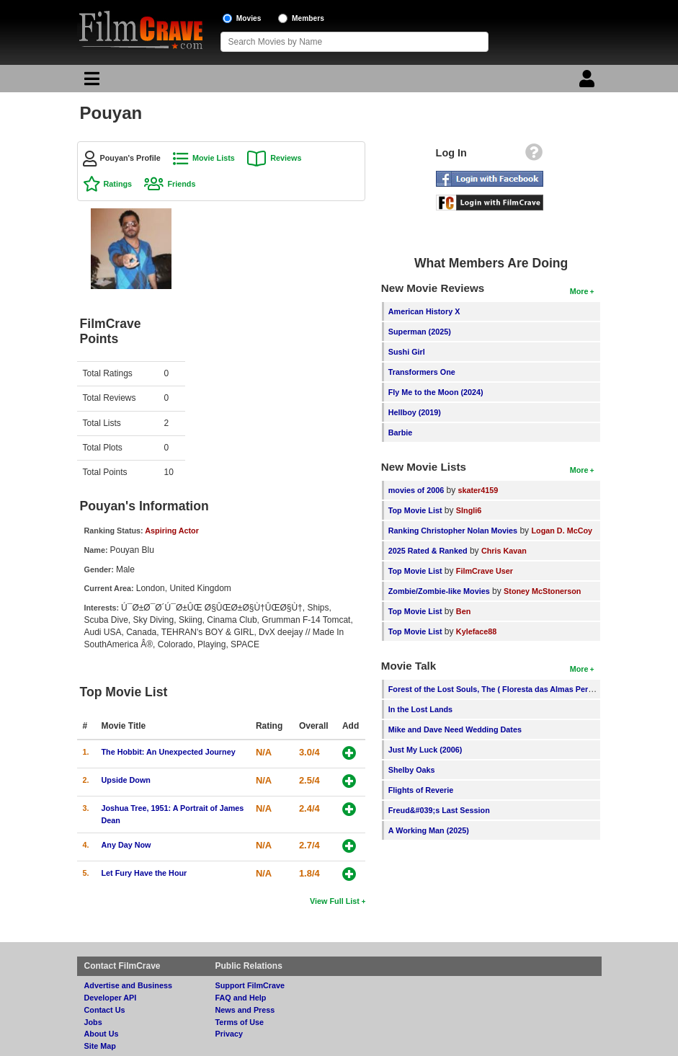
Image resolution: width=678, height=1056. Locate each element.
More (579, 291)
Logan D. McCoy (561, 530)
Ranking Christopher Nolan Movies (452, 530)
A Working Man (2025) (428, 830)
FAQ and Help (241, 997)
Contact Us (104, 1010)
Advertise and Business (128, 985)
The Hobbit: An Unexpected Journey (169, 751)
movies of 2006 (416, 490)
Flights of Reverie (421, 790)
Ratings (118, 183)
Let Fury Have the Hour (144, 873)
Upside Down (126, 780)
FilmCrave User (484, 571)
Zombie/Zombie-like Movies (439, 591)
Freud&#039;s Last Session (439, 810)
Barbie (400, 432)
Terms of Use (239, 1022)
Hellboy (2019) (414, 412)
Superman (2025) (419, 331)
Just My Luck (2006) (425, 749)
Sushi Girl (406, 351)
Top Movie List (415, 510)
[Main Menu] (90, 82)
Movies (249, 18)
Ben (463, 611)
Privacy (229, 1033)
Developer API (110, 997)
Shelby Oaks (411, 770)
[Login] (589, 82)
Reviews (285, 158)
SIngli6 (468, 510)
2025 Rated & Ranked (428, 550)
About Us (101, 1033)
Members (308, 18)
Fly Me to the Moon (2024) (435, 392)
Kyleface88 (476, 631)
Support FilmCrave (250, 985)
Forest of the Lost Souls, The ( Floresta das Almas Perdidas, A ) (505, 689)
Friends (181, 183)
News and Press (245, 1010)
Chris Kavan (504, 550)
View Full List (335, 901)
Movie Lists (213, 158)
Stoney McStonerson (542, 591)
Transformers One (421, 372)
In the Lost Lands (420, 709)
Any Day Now (126, 844)
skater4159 (478, 490)
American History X (424, 311)
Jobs (93, 1022)
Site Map (100, 1046)
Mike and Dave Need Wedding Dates (455, 729)
